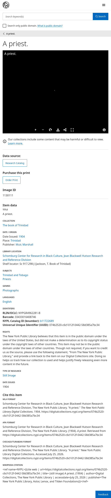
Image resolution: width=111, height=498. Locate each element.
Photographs (11, 290)
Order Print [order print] (11, 180)
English (7, 301)
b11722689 (47, 321)
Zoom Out (43, 129)
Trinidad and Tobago (15, 275)
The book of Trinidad (15, 225)
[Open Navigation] (103, 5)
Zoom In (35, 129)
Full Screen (72, 129)
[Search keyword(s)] (48, 16)
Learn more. (15, 143)
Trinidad (16, 240)
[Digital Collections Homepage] (6, 5)
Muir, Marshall (24, 244)
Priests (7, 279)
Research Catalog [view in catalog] (14, 163)
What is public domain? (50, 25)
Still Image (9, 375)
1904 (22, 236)
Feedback (103, 494)
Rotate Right (50, 129)
